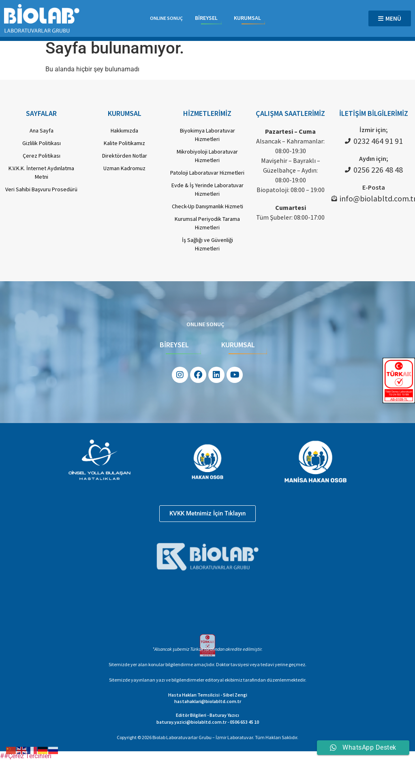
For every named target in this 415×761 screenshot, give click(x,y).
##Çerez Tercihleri (25, 756)
